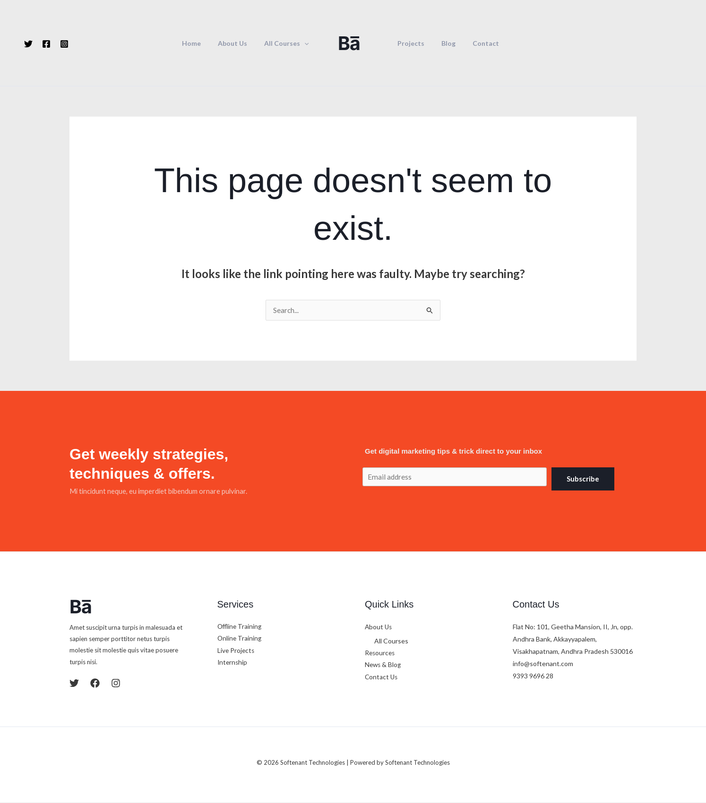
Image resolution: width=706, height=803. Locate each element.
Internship (233, 664)
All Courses (288, 43)
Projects (409, 43)
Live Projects (236, 652)
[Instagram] (64, 44)
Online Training (240, 639)
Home (200, 43)
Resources (380, 654)
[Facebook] (46, 44)
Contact (476, 43)
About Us (238, 43)
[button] (306, 43)
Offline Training (240, 627)
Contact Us (382, 678)
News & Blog (384, 666)
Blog (443, 43)
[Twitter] (28, 44)
